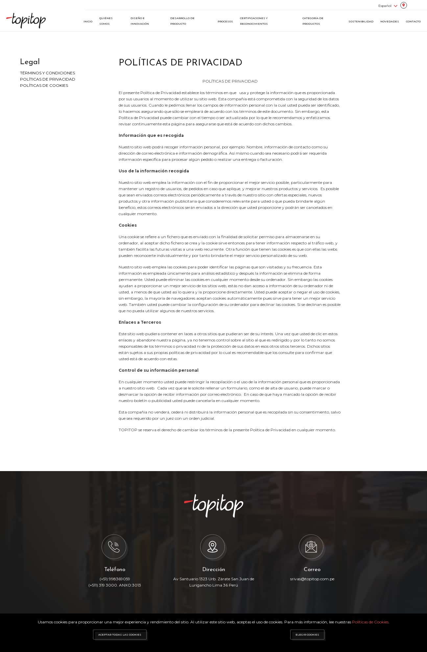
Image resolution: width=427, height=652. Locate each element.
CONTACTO (413, 21)
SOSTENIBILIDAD (360, 21)
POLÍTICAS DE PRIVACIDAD (47, 79)
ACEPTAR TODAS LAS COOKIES (119, 634)
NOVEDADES (389, 21)
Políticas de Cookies (370, 621)
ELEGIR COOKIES (307, 634)
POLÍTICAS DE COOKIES (44, 85)
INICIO (87, 21)
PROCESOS (225, 21)
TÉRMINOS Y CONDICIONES (47, 72)
